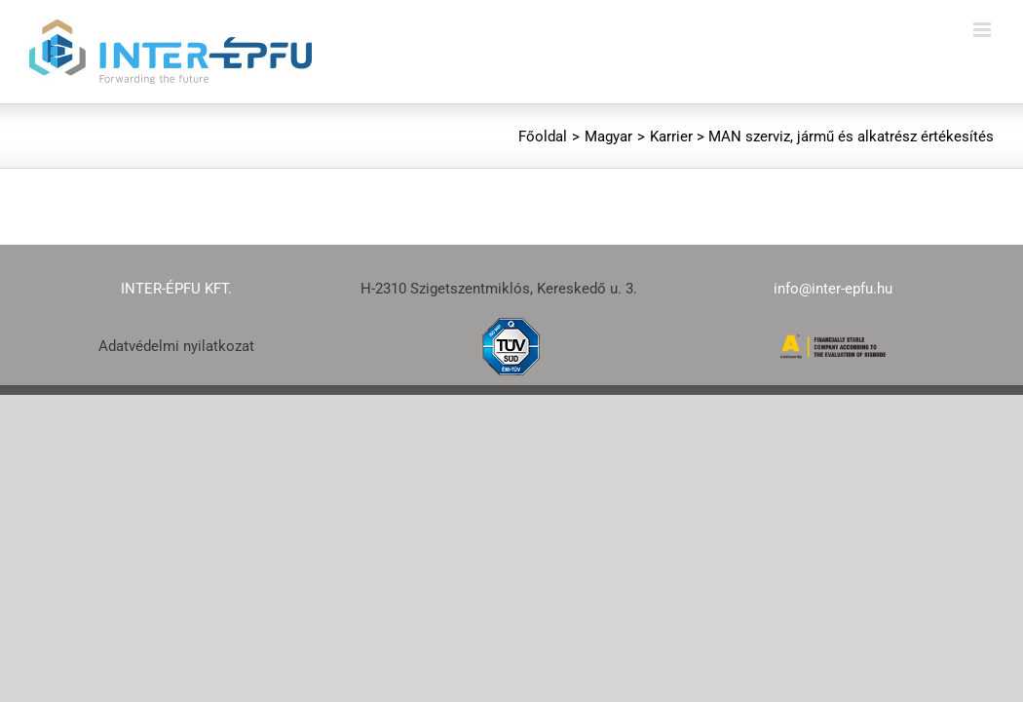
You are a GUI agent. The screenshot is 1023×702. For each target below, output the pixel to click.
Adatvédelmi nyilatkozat (176, 346)
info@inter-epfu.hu (833, 288)
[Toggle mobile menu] (983, 30)
